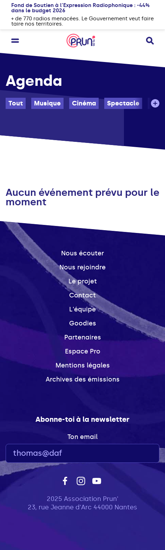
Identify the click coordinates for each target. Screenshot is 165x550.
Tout (15, 103)
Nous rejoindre (82, 267)
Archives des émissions (83, 379)
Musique (47, 103)
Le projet (82, 281)
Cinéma (84, 103)
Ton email (82, 437)
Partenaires (82, 337)
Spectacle (123, 103)
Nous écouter (82, 253)
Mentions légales (82, 365)
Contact (82, 295)
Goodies (82, 323)
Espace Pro (82, 351)
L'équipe (82, 309)
